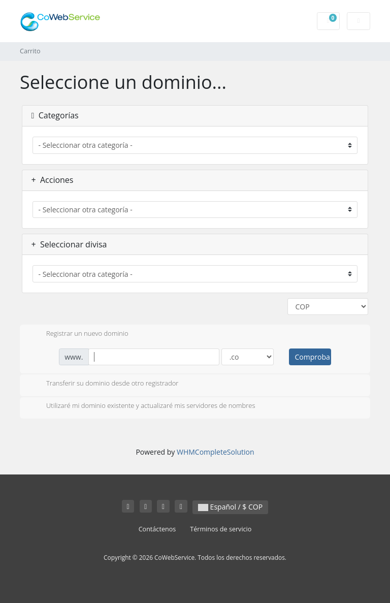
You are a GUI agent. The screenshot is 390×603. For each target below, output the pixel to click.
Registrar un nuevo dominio (79, 334)
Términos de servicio (220, 529)
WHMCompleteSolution (215, 452)
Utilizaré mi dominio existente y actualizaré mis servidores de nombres (142, 406)
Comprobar (313, 357)
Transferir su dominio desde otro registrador (104, 384)
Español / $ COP (230, 507)
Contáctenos (157, 529)
